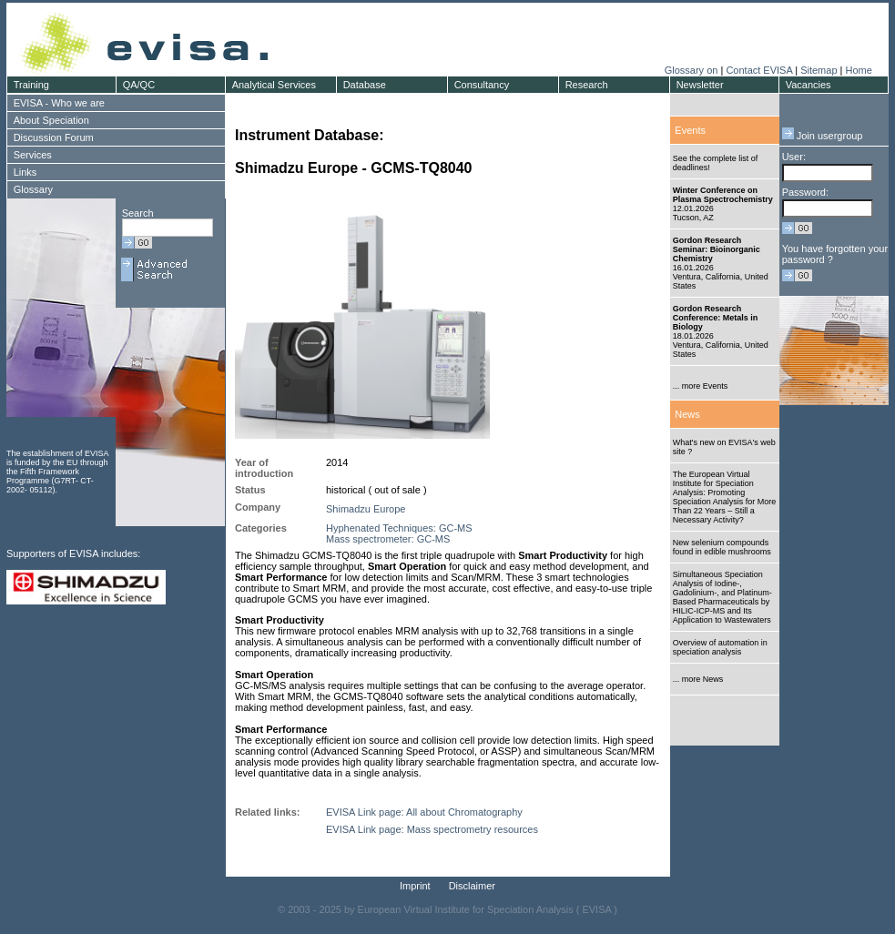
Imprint (415, 885)
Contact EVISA (759, 70)
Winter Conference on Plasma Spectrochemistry (723, 195)
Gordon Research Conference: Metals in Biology (715, 317)
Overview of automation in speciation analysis (720, 647)
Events (690, 130)
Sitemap (818, 70)
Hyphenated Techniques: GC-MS (399, 528)
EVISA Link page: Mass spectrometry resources (432, 829)
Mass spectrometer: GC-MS (388, 538)
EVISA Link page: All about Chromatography (424, 812)
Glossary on (693, 70)
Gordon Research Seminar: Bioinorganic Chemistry (716, 249)
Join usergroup (822, 135)
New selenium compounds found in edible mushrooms (722, 547)
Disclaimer (472, 885)
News (687, 414)
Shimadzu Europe (365, 508)
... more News (698, 679)
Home (858, 70)
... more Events (700, 386)
